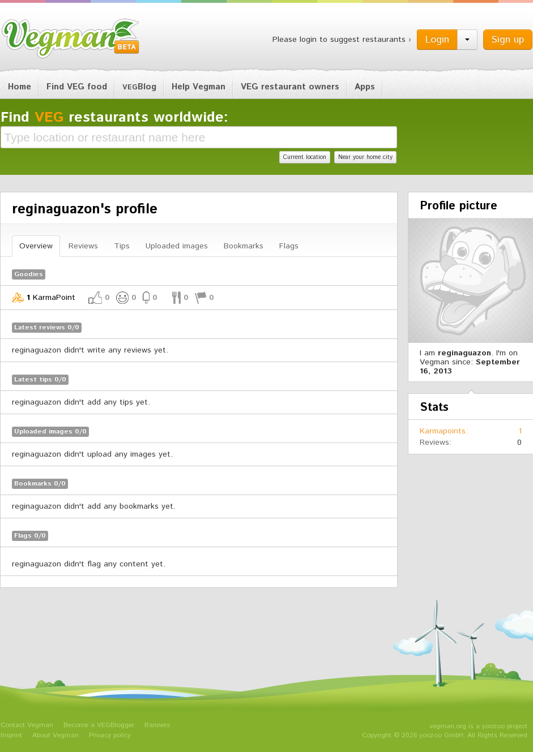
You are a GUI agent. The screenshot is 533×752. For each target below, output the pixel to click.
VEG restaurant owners (290, 87)
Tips (122, 246)
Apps (365, 87)
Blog (139, 87)
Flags (289, 246)
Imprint (11, 735)
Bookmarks (243, 246)
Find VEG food (76, 87)
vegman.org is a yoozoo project (478, 726)
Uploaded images (177, 246)
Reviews (83, 246)
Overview (36, 246)
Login (437, 39)
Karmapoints (443, 431)
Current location (304, 157)
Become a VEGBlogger (98, 725)
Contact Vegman (27, 725)
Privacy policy (110, 735)
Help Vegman (198, 87)
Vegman (71, 38)
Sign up (508, 39)
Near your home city (365, 157)
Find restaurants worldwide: (114, 117)
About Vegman (55, 735)
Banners (157, 725)
